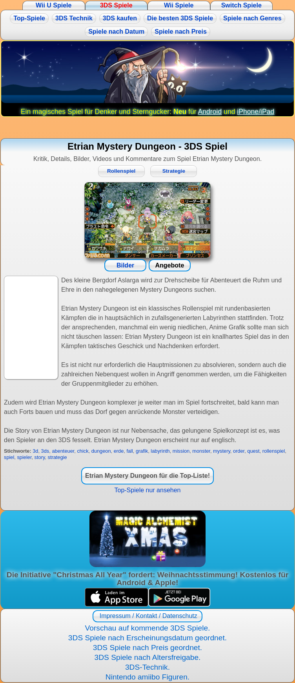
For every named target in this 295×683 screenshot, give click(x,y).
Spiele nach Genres (252, 18)
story (40, 457)
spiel (9, 457)
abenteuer (63, 451)
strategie (57, 457)
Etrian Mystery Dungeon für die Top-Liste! (147, 475)
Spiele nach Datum (116, 31)
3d (35, 451)
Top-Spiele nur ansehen (147, 490)
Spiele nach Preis (181, 31)
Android (210, 112)
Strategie (173, 171)
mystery (221, 451)
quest (253, 451)
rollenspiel (273, 451)
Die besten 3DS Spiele (180, 18)
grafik (142, 451)
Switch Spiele (241, 5)
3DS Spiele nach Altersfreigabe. (148, 657)
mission (181, 451)
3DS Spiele (116, 5)
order (238, 451)
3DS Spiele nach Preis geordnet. (147, 647)
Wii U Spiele (53, 5)
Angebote (169, 265)
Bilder (125, 265)
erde (119, 451)
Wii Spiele (178, 5)
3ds (45, 451)
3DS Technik (74, 18)
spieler (24, 457)
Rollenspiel (121, 171)
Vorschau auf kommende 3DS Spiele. (147, 628)
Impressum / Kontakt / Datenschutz (147, 616)
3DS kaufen (120, 18)
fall (129, 451)
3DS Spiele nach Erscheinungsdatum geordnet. (147, 638)
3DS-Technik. (147, 667)
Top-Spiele (29, 18)
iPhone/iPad (255, 112)
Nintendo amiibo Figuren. (147, 677)
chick (82, 451)
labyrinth (160, 451)
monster (201, 451)
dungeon (101, 451)
